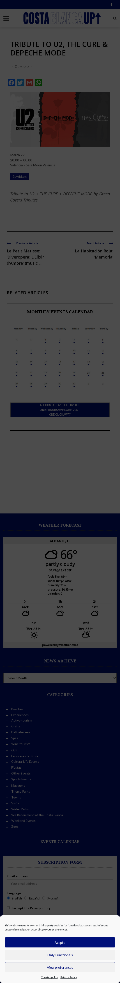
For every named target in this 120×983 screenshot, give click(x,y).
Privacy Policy (68, 977)
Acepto (60, 942)
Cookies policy (49, 977)
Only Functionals (60, 955)
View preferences (60, 967)
